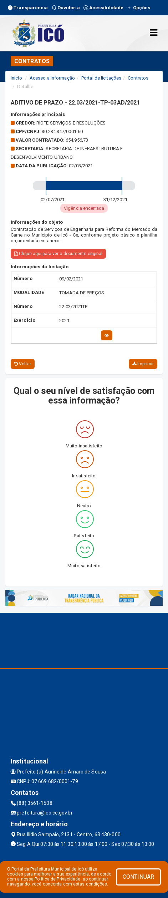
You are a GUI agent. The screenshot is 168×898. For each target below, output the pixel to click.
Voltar (22, 363)
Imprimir (143, 363)
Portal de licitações (101, 78)
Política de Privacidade (57, 879)
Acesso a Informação (52, 78)
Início (16, 78)
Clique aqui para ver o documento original (58, 253)
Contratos (138, 78)
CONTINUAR (138, 876)
